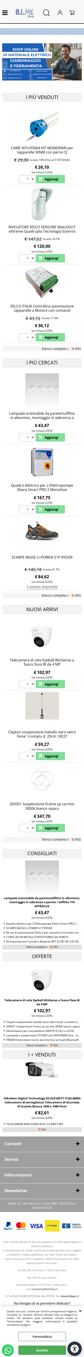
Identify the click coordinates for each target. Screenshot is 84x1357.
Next (79, 65)
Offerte (42, 956)
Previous (5, 65)
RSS (78, 349)
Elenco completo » (55, 349)
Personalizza (42, 1336)
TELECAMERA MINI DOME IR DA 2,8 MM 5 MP (34, 1124)
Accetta (42, 1350)
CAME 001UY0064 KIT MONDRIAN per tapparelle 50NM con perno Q (42, 150)
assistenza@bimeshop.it (45, 1289)
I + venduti (42, 1054)
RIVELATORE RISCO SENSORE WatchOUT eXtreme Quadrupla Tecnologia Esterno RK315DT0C (42, 231)
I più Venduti (42, 97)
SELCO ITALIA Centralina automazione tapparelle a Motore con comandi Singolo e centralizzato (42, 310)
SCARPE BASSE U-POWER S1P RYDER (42, 557)
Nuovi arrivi (42, 609)
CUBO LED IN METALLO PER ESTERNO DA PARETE (37, 937)
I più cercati (42, 362)
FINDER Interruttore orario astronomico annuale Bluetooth (42, 1039)
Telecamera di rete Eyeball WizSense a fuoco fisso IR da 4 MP (42, 662)
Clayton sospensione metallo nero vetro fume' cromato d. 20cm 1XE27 (42, 734)
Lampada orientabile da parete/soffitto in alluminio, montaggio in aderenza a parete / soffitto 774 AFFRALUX (42, 418)
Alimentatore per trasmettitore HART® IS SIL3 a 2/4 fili (40, 1031)
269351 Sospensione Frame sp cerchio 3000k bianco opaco (42, 806)
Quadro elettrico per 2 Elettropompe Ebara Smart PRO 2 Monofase (42, 487)
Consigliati (42, 853)
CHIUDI (80, 1311)
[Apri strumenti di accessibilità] (74, 1349)
